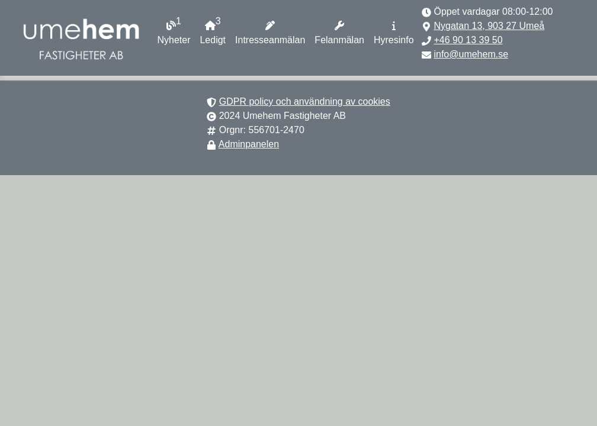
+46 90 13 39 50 (468, 40)
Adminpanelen (249, 144)
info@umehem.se (471, 54)
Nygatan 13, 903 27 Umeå (489, 26)
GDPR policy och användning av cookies (304, 101)
